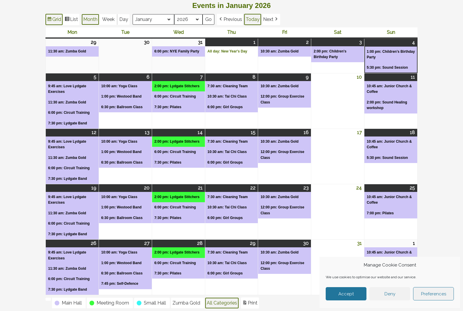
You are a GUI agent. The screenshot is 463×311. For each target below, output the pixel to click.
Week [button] (108, 19)
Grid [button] (54, 20)
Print (249, 304)
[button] (230, 19)
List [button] (71, 20)
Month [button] (90, 19)
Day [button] (123, 19)
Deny (389, 294)
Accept (346, 294)
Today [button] (253, 19)
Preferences (433, 294)
